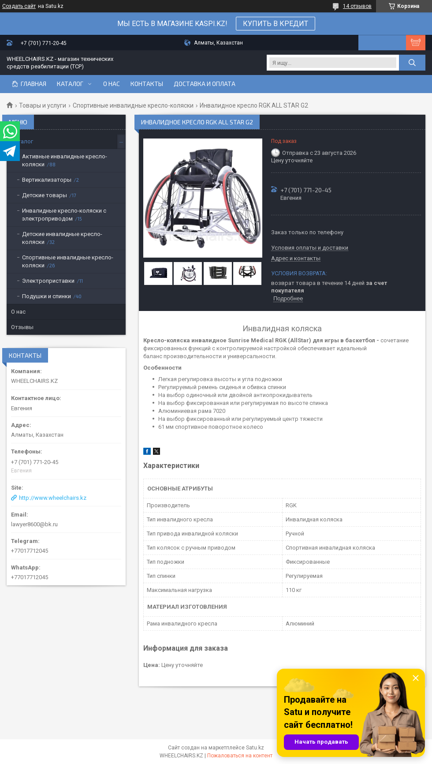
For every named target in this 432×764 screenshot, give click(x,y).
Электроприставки (48, 280)
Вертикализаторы (46, 179)
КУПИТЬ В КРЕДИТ (275, 23)
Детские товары (44, 195)
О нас (111, 84)
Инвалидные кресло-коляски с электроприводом (64, 214)
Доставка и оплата (204, 84)
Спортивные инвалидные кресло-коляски (133, 105)
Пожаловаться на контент (239, 756)
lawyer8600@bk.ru (34, 524)
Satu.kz (255, 748)
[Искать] (412, 63)
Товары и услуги (42, 105)
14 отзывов (357, 6)
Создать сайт (19, 6)
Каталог (70, 84)
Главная (33, 84)
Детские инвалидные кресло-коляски (62, 238)
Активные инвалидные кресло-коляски (64, 160)
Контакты (146, 84)
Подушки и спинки (46, 296)
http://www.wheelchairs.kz (52, 497)
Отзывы (22, 327)
